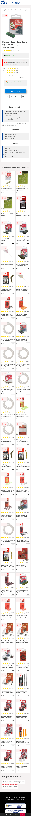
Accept (22, 814)
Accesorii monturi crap (10, 787)
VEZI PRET (15, 91)
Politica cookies (20, 799)
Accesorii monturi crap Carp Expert (20, 10)
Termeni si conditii (11, 797)
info (13, 192)
